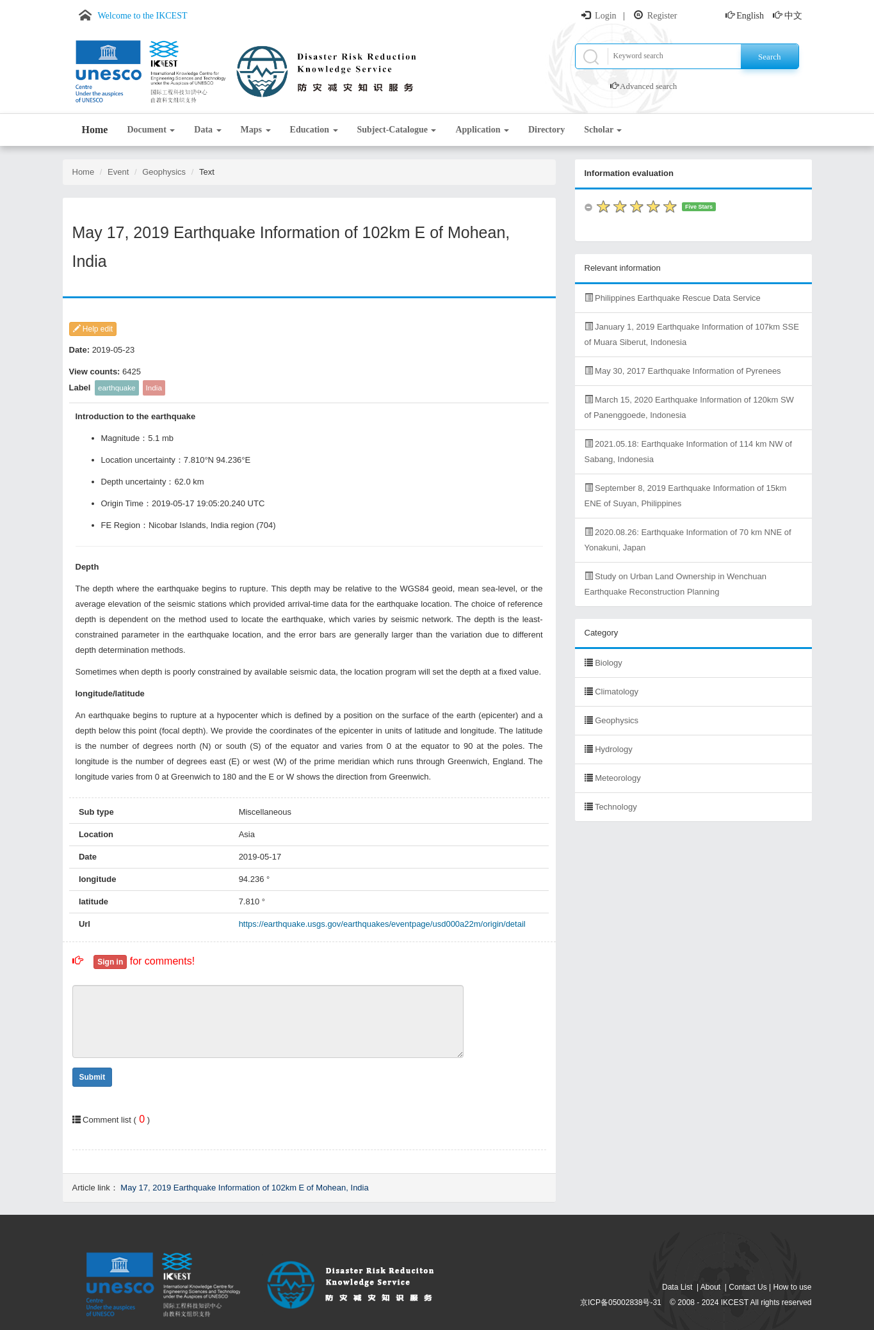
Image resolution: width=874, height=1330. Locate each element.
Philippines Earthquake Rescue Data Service (673, 298)
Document (151, 129)
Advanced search (648, 86)
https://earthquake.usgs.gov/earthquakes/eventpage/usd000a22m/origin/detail (382, 924)
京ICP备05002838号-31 (620, 1302)
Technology (616, 807)
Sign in (110, 961)
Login (605, 15)
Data (207, 129)
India (154, 387)
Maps (256, 129)
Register (662, 15)
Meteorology (618, 778)
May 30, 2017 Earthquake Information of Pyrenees (683, 371)
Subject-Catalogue (397, 129)
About (710, 1287)
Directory (546, 129)
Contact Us (747, 1287)
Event (118, 172)
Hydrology (614, 749)
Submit (92, 1077)
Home (95, 129)
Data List (677, 1287)
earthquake (116, 387)
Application (482, 129)
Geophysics (164, 172)
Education (314, 129)
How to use (792, 1287)
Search (769, 56)
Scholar (603, 129)
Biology (608, 663)
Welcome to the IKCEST (143, 15)
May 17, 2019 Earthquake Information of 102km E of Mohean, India (244, 1187)
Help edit (93, 328)
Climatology (616, 691)
